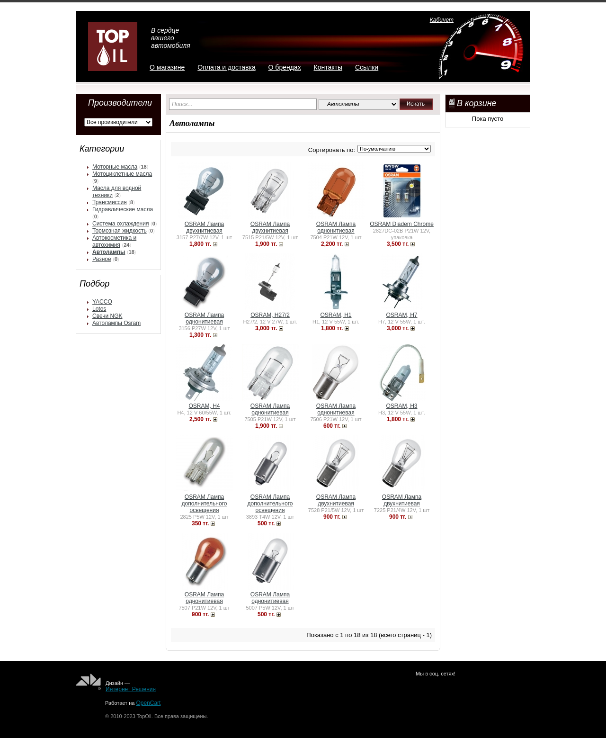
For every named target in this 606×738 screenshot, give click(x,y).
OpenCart (148, 703)
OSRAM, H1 (335, 315)
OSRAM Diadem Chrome (402, 224)
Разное (101, 259)
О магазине (167, 67)
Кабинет (442, 20)
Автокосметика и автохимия (114, 241)
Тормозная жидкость (119, 230)
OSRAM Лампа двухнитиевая (204, 227)
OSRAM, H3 (401, 406)
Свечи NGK (107, 316)
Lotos (99, 309)
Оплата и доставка (226, 67)
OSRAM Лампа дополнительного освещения (204, 503)
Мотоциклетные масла (122, 174)
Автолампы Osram (116, 323)
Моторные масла (114, 166)
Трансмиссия (109, 202)
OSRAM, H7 (401, 315)
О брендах (284, 67)
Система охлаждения (120, 223)
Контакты (328, 67)
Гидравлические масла (122, 209)
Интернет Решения (131, 689)
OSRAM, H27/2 (270, 315)
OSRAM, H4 (204, 406)
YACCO (102, 301)
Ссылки (366, 67)
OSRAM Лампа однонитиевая (336, 227)
